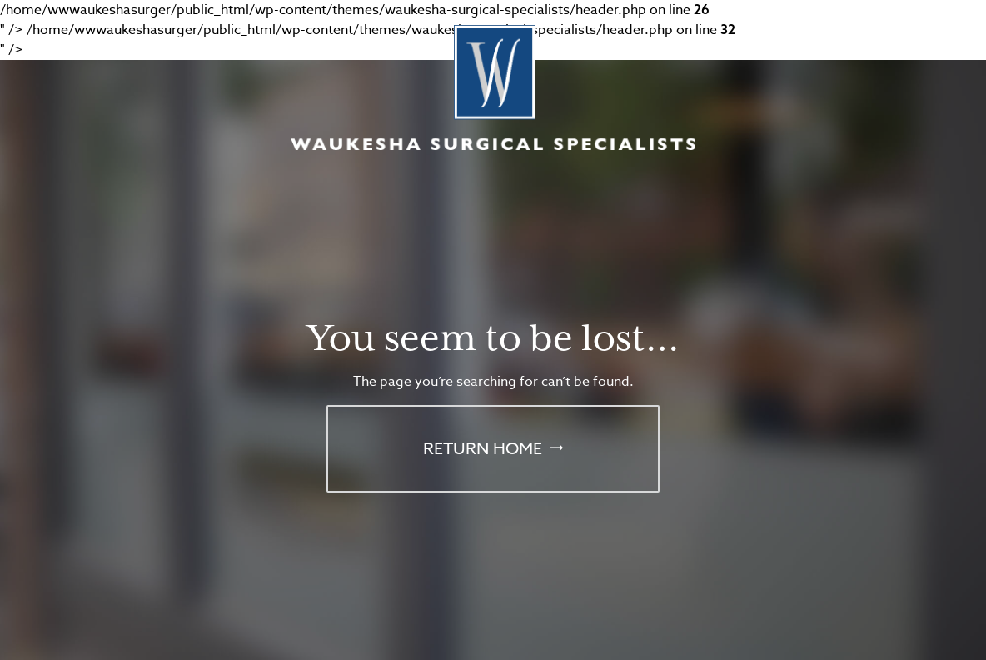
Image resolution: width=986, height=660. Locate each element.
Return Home (482, 449)
